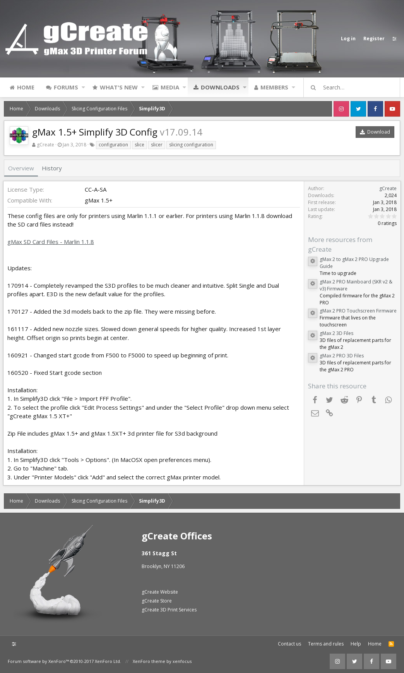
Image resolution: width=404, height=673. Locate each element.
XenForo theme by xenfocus (162, 661)
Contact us (289, 643)
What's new (119, 87)
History (52, 168)
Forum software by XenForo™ (64, 661)
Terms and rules (326, 643)
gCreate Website (160, 592)
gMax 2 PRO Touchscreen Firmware (357, 310)
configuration (113, 144)
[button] (83, 87)
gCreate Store (157, 600)
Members (274, 87)
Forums (66, 87)
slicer (157, 144)
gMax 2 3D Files (336, 333)
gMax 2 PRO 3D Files (341, 355)
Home (25, 87)
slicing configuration (191, 144)
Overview (21, 168)
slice (139, 144)
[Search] (355, 87)
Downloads (220, 87)
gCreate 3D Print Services (169, 609)
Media (170, 87)
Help (356, 643)
